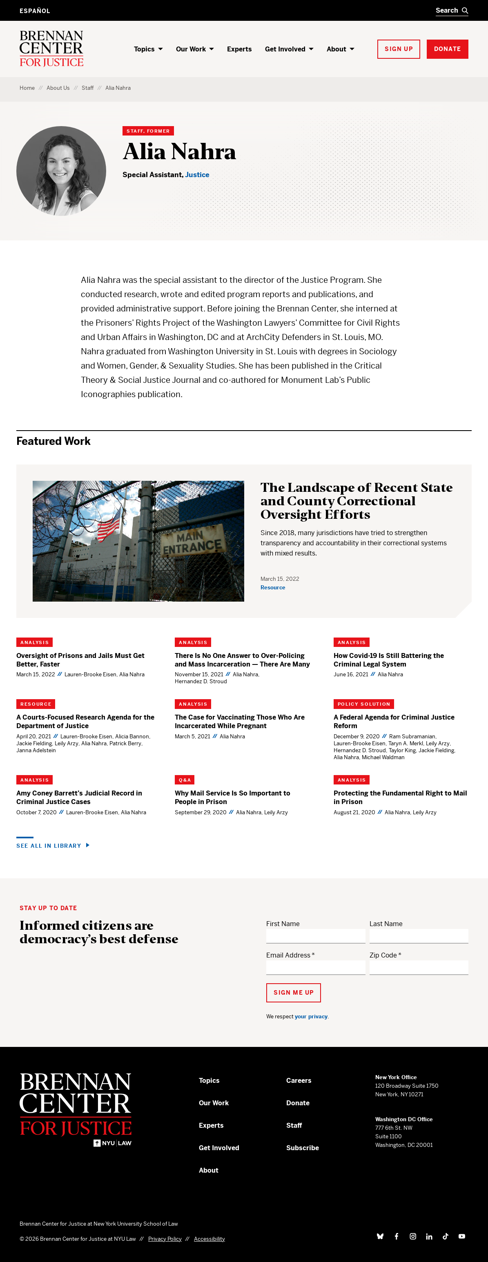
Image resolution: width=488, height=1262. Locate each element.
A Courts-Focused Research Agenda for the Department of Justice (85, 721)
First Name (283, 924)
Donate (298, 1103)
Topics (144, 49)
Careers (299, 1080)
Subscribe (302, 1148)
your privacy (311, 1016)
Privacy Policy (165, 1238)
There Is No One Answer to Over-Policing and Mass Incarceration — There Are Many (242, 660)
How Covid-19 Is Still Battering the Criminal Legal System (389, 660)
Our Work (191, 49)
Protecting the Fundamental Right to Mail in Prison (400, 797)
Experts (239, 49)
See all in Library (48, 845)
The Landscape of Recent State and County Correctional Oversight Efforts (357, 501)
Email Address (288, 955)
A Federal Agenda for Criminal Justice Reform (394, 721)
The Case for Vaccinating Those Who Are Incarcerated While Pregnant (240, 721)
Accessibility (209, 1238)
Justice (197, 174)
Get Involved (285, 49)
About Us (58, 87)
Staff (88, 87)
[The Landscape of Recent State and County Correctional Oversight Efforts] (138, 541)
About (336, 49)
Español (35, 11)
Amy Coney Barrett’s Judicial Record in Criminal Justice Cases (79, 797)
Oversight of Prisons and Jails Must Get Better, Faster (80, 660)
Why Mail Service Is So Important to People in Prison (232, 797)
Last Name (386, 924)
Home (27, 87)
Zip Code (383, 955)
